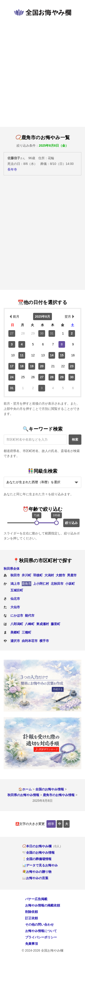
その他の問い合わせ (39, 924)
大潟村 (49, 575)
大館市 (60, 575)
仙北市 (15, 598)
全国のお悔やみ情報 (49, 789)
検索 (75, 439)
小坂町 (70, 583)
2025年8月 (42, 316)
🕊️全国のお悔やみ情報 (38, 852)
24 (12, 377)
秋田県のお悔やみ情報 (23, 795)
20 (42, 366)
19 (32, 366)
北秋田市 (57, 583)
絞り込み (71, 523)
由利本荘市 (30, 641)
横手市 (44, 641)
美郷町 (15, 632)
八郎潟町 (16, 624)
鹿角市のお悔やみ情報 (59, 795)
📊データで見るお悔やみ (40, 865)
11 (22, 355)
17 (12, 366)
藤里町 (55, 624)
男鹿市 (72, 575)
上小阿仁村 (41, 583)
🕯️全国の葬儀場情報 (36, 859)
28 (52, 377)
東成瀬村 (42, 624)
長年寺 (12, 169)
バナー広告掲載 (36, 899)
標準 (51, 824)
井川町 (26, 575)
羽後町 (38, 575)
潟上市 (15, 583)
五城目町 (16, 590)
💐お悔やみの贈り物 (36, 871)
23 (72, 366)
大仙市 (15, 607)
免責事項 (31, 943)
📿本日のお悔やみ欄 (36, 846)
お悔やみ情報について (41, 931)
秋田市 (15, 575)
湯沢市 (15, 641)
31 (52, 333)
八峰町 (29, 624)
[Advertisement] (42, 71)
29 (62, 377)
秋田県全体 (11, 568)
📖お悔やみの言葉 (35, 878)
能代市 (29, 615)
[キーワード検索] (35, 439)
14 (52, 355)
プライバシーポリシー (41, 937)
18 (22, 366)
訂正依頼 (31, 918)
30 (42, 333)
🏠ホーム (25, 789)
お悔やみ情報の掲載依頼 (42, 905)
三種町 (26, 632)
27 (12, 333)
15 (62, 355)
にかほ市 (16, 615)
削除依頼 (31, 912)
